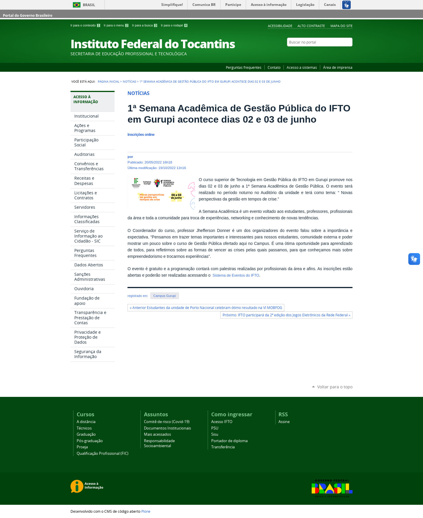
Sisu (214, 434)
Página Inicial (108, 81)
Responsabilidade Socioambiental (159, 443)
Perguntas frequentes (243, 67)
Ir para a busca (145, 25)
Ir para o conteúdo (85, 25)
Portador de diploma (229, 440)
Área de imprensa (337, 67)
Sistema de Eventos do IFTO (235, 275)
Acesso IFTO (221, 421)
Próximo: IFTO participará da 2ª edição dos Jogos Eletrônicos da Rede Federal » (286, 315)
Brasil (89, 4)
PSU (214, 428)
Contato (274, 67)
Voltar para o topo (334, 387)
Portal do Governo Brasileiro (27, 15)
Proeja (82, 447)
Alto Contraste (311, 26)
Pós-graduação (90, 440)
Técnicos (84, 428)
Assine (284, 421)
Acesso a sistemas (302, 67)
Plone (145, 511)
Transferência (223, 447)
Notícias (129, 81)
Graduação (86, 434)
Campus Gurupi (164, 296)
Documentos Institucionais (167, 428)
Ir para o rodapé (174, 25)
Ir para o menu (117, 25)
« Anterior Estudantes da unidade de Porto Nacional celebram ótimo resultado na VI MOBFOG (206, 307)
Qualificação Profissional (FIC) (102, 453)
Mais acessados (157, 434)
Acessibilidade (280, 26)
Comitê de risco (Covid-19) (166, 421)
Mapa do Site (341, 26)
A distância (86, 421)
